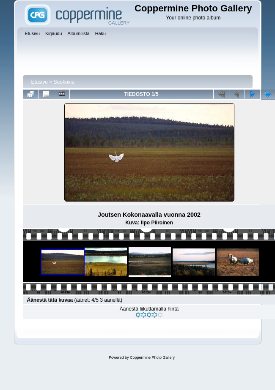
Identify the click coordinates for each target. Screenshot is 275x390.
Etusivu (39, 82)
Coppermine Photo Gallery (152, 357)
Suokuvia (64, 82)
